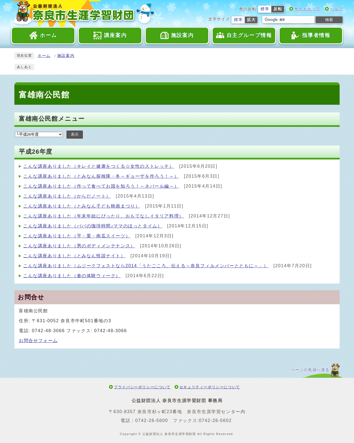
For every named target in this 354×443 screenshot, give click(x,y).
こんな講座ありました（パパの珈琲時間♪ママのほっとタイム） (92, 226)
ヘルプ (336, 9)
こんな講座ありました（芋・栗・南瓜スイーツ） (76, 236)
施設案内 (65, 56)
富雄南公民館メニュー (52, 118)
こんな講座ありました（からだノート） (67, 196)
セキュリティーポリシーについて (209, 387)
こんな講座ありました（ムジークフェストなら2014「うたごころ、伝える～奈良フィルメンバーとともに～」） (146, 265)
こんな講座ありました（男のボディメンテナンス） (79, 245)
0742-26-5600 (151, 420)
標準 (265, 9)
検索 (329, 19)
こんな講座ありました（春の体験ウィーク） (72, 275)
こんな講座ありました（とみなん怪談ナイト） (74, 255)
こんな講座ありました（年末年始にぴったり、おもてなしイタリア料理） (103, 216)
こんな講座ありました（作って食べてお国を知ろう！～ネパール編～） (101, 186)
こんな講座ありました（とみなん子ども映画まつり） (81, 206)
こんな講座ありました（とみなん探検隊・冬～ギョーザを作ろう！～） (101, 176)
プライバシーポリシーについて (142, 387)
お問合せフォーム (38, 340)
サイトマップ (307, 9)
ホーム (44, 56)
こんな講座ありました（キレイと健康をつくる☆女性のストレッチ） (98, 166)
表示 (75, 134)
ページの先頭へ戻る (310, 370)
